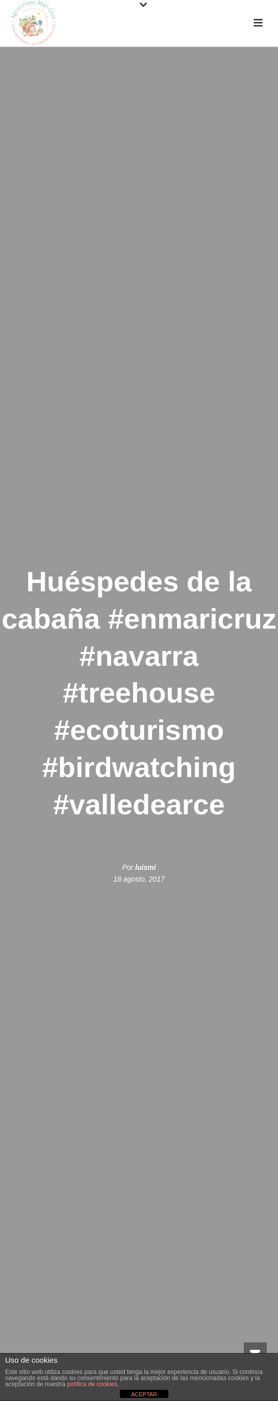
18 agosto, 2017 (138, 879)
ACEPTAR (144, 1394)
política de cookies (92, 1384)
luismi (145, 867)
